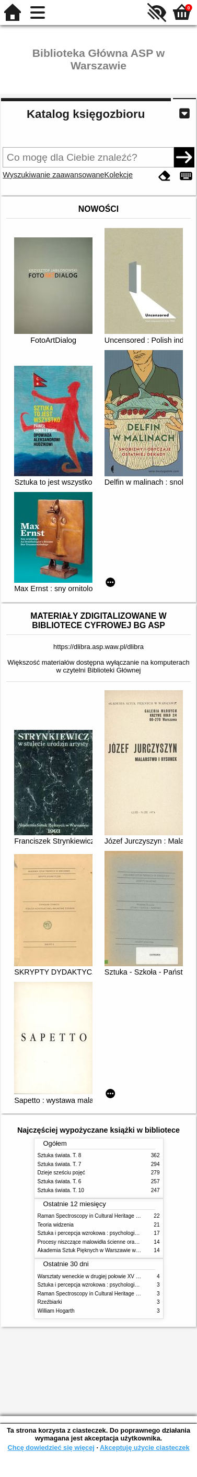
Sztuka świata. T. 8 (60, 1155)
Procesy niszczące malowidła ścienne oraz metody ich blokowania (115, 1242)
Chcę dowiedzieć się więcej (50, 1447)
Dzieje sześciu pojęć (61, 1172)
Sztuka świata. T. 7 (60, 1164)
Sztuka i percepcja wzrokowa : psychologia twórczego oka (105, 1233)
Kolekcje (119, 175)
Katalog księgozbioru (86, 114)
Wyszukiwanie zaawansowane (53, 175)
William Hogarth (56, 1311)
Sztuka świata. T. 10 (61, 1190)
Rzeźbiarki (50, 1302)
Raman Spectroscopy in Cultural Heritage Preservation (102, 1216)
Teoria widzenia (56, 1225)
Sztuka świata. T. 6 (60, 1181)
